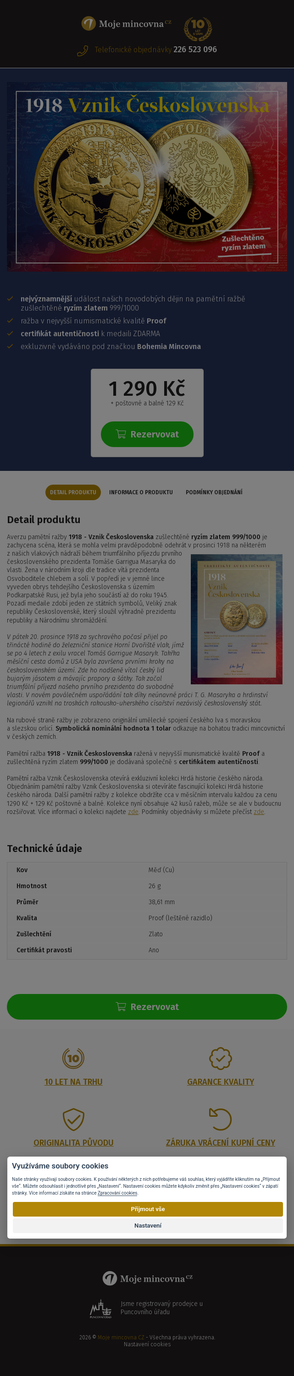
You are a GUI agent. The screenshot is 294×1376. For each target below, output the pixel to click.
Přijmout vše (148, 1209)
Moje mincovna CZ (121, 1337)
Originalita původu (73, 1143)
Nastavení (147, 1225)
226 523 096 (195, 49)
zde (133, 812)
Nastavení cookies (147, 1344)
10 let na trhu (73, 1082)
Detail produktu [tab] (73, 492)
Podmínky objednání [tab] (214, 492)
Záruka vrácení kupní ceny (220, 1143)
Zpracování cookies (117, 1193)
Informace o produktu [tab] (141, 492)
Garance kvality (220, 1082)
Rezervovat (147, 434)
